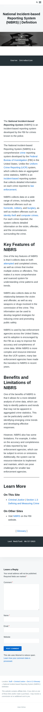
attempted (9, 263)
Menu (40, 2)
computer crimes (29, 215)
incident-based (11, 178)
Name (7, 615)
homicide (8, 208)
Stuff (10, 681)
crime (22, 152)
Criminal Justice (16, 499)
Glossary (21, 531)
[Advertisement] (21, 90)
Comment (8, 582)
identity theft (10, 215)
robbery (18, 208)
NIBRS (16, 516)
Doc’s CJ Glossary (33, 681)
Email (7, 626)
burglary (32, 208)
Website (7, 637)
